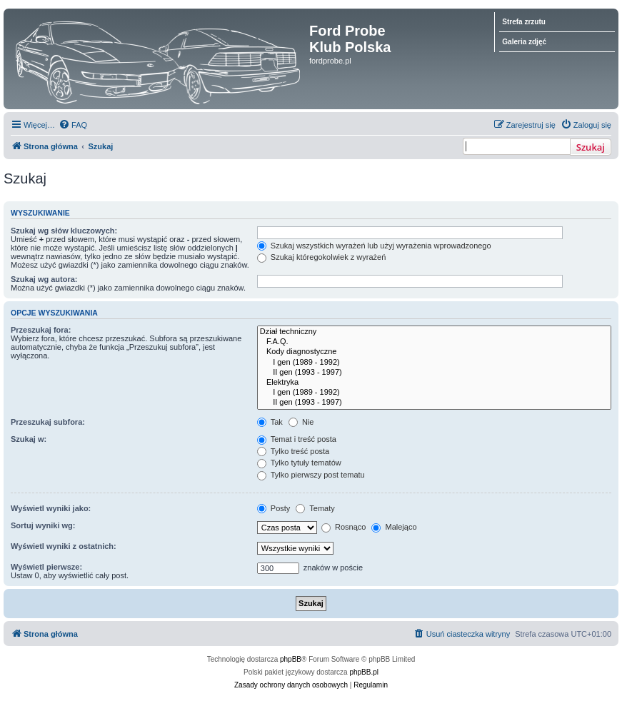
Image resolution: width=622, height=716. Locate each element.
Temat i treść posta (296, 439)
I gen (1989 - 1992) (434, 363)
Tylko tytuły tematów (299, 462)
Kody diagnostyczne (434, 352)
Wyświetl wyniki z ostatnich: (63, 546)
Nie (301, 422)
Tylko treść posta (293, 451)
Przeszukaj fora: (41, 330)
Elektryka (434, 383)
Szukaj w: (28, 439)
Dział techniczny (434, 332)
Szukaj (590, 147)
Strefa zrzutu (524, 22)
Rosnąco (343, 527)
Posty (274, 508)
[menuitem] (73, 124)
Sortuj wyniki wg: (43, 525)
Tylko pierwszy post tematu (311, 474)
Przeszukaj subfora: (48, 422)
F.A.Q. (434, 342)
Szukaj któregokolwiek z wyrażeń (321, 257)
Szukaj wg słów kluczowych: (64, 230)
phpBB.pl (363, 672)
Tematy (315, 508)
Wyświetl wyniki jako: (51, 508)
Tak (270, 422)
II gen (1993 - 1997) (434, 373)
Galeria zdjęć (524, 42)
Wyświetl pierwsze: (46, 567)
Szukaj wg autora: (44, 279)
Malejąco (393, 527)
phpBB (290, 659)
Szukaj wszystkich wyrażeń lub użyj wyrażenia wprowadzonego (374, 245)
